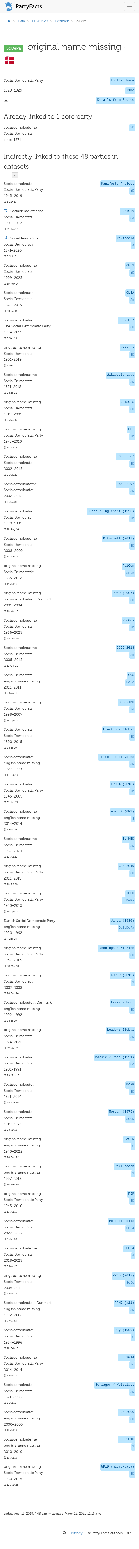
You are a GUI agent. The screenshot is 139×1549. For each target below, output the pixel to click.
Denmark (62, 21)
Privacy (77, 1533)
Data (21, 21)
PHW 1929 (40, 21)
